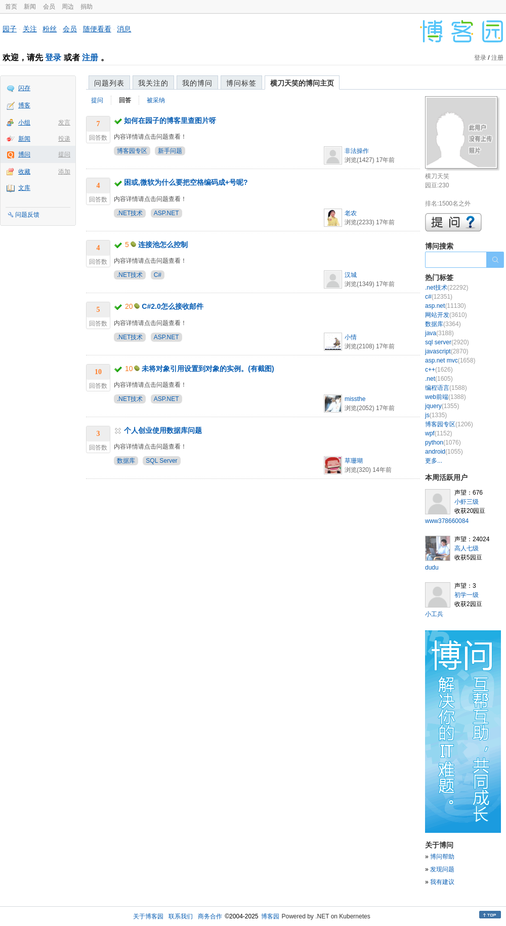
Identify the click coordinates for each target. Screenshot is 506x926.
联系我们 (180, 916)
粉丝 (50, 29)
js (436, 415)
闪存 (24, 88)
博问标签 (241, 83)
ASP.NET (166, 213)
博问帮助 (442, 856)
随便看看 (97, 29)
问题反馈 (27, 214)
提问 (64, 154)
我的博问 (197, 83)
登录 (53, 57)
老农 (351, 213)
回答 (125, 100)
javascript (446, 351)
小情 (351, 337)
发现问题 (442, 869)
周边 (68, 6)
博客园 (270, 916)
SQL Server (161, 460)
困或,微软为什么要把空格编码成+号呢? (186, 182)
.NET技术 (130, 213)
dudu (432, 567)
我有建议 (442, 881)
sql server (447, 342)
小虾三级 (466, 501)
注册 (90, 57)
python (443, 442)
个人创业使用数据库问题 (163, 430)
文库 (24, 187)
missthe (355, 398)
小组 (24, 122)
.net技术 (446, 287)
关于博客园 (148, 916)
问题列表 (109, 83)
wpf (438, 433)
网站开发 (446, 314)
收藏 (24, 171)
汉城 (351, 274)
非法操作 (357, 150)
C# (157, 274)
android (444, 451)
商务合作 (210, 916)
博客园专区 (132, 150)
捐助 (86, 6)
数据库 (126, 460)
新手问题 (170, 150)
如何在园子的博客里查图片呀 (170, 120)
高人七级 (466, 548)
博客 (24, 105)
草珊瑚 (354, 460)
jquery (442, 406)
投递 (64, 138)
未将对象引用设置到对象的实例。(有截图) (208, 369)
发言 (64, 122)
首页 (11, 6)
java (439, 333)
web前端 (445, 396)
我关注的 (153, 83)
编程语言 (446, 387)
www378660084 (447, 521)
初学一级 (466, 594)
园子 (10, 29)
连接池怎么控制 (163, 244)
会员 (49, 6)
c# (438, 296)
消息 (124, 29)
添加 (64, 171)
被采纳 (156, 100)
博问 (24, 154)
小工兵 (434, 614)
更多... (433, 460)
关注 (30, 29)
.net (439, 378)
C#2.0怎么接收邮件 (172, 306)
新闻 (30, 6)
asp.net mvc (450, 360)
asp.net (445, 305)
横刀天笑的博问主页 (302, 83)
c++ (439, 369)
